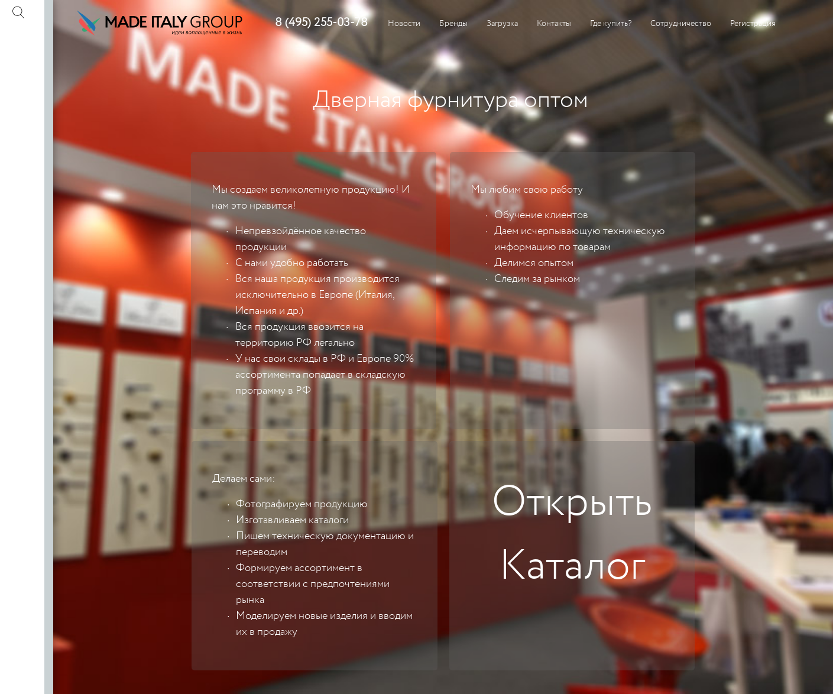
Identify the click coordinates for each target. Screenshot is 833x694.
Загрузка (502, 24)
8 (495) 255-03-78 (321, 22)
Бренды (453, 24)
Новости (404, 24)
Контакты (554, 24)
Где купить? (610, 24)
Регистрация (753, 24)
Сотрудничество (680, 24)
